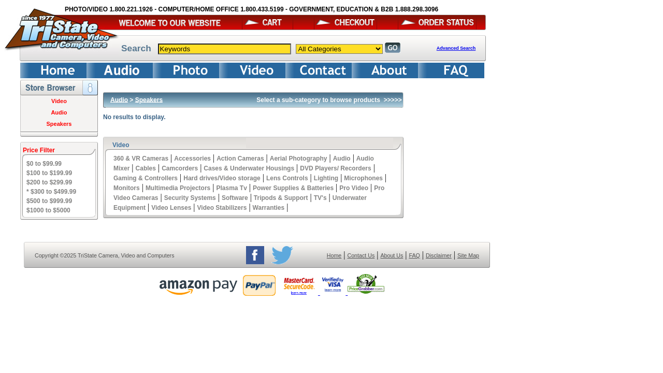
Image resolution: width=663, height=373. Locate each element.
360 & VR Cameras (140, 158)
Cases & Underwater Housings (249, 168)
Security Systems (190, 198)
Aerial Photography (298, 158)
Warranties (269, 207)
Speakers (59, 124)
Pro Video (353, 188)
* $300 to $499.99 (51, 191)
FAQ (414, 255)
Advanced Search (456, 48)
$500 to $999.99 (49, 201)
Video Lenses (171, 207)
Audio (59, 112)
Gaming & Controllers (145, 178)
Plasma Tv (231, 188)
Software (235, 198)
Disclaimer (439, 255)
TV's (320, 198)
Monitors (126, 188)
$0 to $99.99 (44, 163)
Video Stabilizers (222, 207)
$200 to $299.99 (49, 182)
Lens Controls (287, 178)
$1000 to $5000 (48, 210)
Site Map (468, 255)
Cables (146, 168)
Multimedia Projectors (178, 188)
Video (59, 101)
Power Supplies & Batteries (293, 188)
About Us (391, 255)
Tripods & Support (281, 198)
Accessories (192, 158)
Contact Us (361, 255)
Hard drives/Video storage (222, 178)
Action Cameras (240, 158)
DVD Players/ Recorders (335, 168)
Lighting (326, 178)
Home (334, 255)
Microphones (363, 178)
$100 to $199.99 (49, 173)
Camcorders (180, 168)
